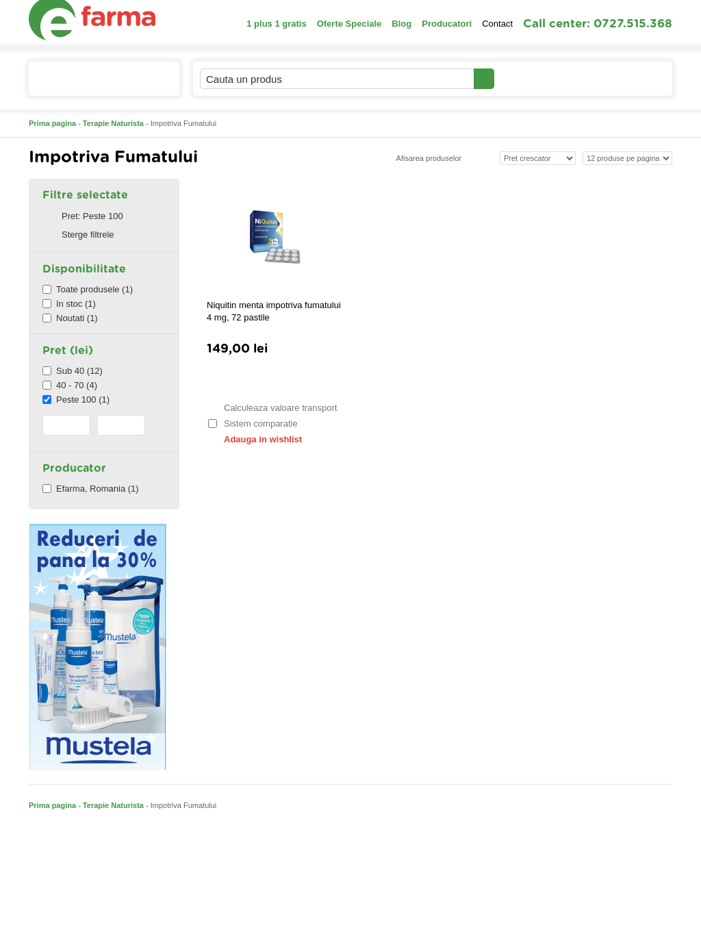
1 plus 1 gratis (276, 23)
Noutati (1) (70, 318)
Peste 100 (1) (76, 399)
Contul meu (541, 78)
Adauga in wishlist (254, 439)
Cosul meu (626, 78)
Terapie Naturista (113, 123)
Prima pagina (52, 123)
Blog (401, 23)
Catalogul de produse (94, 84)
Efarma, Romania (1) (90, 488)
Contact (497, 23)
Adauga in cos (274, 381)
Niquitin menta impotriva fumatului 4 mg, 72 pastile (274, 311)
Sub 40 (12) (72, 371)
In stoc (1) (69, 304)
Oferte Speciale (349, 23)
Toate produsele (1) (87, 289)
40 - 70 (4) (69, 385)
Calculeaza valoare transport (272, 408)
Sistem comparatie (253, 423)
